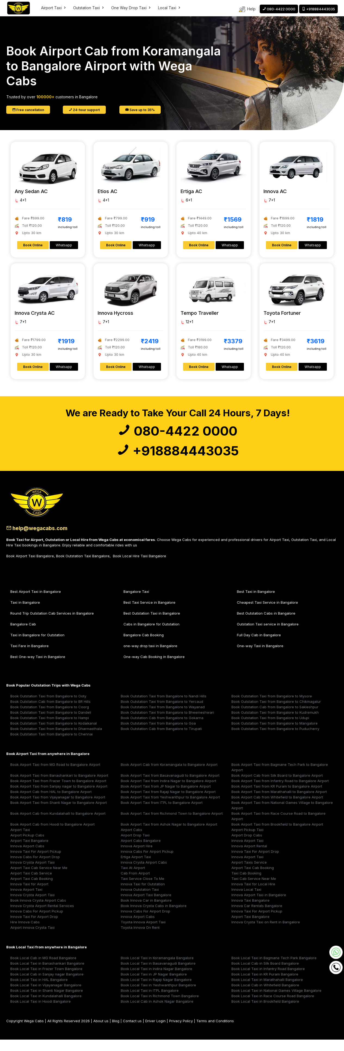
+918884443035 (177, 460)
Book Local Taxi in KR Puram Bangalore (264, 985)
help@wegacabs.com (41, 539)
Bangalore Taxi (136, 603)
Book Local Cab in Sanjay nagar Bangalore (46, 985)
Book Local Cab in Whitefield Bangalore (265, 996)
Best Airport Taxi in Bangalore (35, 603)
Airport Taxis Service (249, 873)
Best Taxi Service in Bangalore (149, 614)
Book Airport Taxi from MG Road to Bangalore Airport (55, 776)
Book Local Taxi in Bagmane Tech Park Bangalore (274, 969)
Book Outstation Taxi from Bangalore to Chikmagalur (276, 713)
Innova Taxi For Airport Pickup (35, 863)
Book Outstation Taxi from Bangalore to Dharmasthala (56, 740)
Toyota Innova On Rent (140, 939)
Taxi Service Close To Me (142, 890)
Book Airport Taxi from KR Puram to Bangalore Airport (276, 797)
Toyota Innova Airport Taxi (143, 933)
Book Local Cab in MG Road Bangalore (43, 969)
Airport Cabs (131, 841)
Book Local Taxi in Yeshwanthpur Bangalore (158, 996)
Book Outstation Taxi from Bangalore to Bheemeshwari (167, 724)
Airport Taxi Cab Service (31, 884)
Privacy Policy (181, 1032)
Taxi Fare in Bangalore (29, 657)
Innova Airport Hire (137, 857)
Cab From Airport (135, 884)
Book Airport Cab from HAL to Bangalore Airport (51, 803)
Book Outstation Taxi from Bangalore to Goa (158, 734)
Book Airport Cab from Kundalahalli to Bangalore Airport (58, 825)
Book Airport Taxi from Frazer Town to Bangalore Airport (58, 792)
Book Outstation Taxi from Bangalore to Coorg (49, 718)
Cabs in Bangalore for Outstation (151, 635)
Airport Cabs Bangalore (141, 852)
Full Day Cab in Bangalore (259, 646)
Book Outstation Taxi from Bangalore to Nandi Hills (163, 707)
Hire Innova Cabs (25, 933)
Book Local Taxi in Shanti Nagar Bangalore (46, 1002)
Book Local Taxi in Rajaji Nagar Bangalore (156, 991)
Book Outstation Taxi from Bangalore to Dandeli (50, 724)
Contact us (132, 1032)
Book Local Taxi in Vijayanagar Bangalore (45, 996)
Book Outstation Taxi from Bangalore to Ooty (48, 707)
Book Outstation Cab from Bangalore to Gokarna (162, 729)
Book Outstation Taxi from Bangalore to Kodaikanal (53, 734)
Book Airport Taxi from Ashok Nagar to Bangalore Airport (169, 835)
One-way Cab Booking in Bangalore (154, 668)
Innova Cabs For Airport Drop (35, 868)
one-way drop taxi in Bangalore (150, 657)
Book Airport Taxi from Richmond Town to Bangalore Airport (172, 825)
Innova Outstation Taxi (140, 901)
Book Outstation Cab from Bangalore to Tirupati (161, 740)
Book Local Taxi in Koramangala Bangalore (157, 969)
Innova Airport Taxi (247, 852)
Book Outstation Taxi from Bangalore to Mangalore (274, 734)
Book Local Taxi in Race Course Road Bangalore (272, 1007)
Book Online (33, 245)
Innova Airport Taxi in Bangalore (258, 906)
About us (101, 1032)
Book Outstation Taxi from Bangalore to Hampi (49, 729)
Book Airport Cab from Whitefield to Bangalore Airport (277, 808)
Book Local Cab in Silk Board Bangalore (265, 975)
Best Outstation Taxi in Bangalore (151, 624)
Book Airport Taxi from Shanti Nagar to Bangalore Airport (58, 814)
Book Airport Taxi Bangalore (30, 567)
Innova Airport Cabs (27, 857)
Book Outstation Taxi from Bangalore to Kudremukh (275, 724)
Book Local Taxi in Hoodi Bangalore (40, 1013)
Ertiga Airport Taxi (136, 868)
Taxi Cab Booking (246, 884)
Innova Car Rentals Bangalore (256, 917)
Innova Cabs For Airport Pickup (147, 863)
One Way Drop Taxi (131, 7)
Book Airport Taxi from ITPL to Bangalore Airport (162, 814)
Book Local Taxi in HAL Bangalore (39, 991)
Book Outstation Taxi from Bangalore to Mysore (271, 707)
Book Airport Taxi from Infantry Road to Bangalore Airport (280, 792)
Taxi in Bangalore (25, 614)
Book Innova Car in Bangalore (146, 912)
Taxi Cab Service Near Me (253, 890)
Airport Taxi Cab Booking (252, 879)
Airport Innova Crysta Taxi (32, 939)
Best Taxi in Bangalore (256, 603)
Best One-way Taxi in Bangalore (37, 668)
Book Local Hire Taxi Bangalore (139, 567)
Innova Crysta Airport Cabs (144, 873)
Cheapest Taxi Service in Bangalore (267, 614)
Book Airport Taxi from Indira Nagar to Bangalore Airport (168, 792)
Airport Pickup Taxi (247, 841)
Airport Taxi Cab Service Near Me (38, 879)
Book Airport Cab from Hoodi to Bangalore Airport (52, 835)
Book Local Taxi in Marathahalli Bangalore (267, 991)
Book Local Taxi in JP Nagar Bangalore (154, 985)
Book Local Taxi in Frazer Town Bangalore (46, 980)
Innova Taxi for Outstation (143, 895)
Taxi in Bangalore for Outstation (37, 646)
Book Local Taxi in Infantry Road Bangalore (268, 980)
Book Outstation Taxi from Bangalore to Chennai (51, 745)
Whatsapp (64, 245)
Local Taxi (169, 7)
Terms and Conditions (215, 1032)
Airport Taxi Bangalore (29, 852)
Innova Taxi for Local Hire (253, 895)
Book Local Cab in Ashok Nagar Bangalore (157, 1013)
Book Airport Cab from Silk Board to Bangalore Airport (277, 787)
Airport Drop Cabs (246, 846)
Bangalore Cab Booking (143, 646)
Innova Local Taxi (246, 901)
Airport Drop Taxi (135, 846)
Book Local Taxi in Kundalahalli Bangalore (46, 1007)
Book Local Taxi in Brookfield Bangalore (265, 1013)
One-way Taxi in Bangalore (260, 657)
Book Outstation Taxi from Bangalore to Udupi (270, 729)
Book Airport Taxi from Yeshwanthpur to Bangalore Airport (170, 808)
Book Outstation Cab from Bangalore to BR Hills (50, 713)
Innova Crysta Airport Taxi (32, 873)
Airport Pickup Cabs (27, 846)
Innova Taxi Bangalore (250, 912)
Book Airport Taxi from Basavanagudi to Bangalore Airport (170, 787)
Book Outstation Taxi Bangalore (83, 567)
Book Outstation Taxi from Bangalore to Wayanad (163, 718)
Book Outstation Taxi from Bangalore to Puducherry (275, 740)
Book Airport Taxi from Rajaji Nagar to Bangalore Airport (168, 803)
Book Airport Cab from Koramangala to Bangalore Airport (169, 776)
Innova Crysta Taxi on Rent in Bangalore (265, 933)
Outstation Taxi (89, 7)
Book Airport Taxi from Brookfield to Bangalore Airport (277, 835)
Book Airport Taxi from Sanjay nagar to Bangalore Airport (58, 797)
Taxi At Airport (133, 879)
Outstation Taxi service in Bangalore (268, 635)
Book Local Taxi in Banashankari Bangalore (47, 975)
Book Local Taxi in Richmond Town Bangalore (160, 1007)
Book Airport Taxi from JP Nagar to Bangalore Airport (166, 797)
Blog (115, 1032)
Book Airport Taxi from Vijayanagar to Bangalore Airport (57, 808)
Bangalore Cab (23, 635)
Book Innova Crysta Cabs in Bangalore (154, 917)
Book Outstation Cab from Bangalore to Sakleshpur (274, 718)
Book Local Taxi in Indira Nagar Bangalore (156, 980)
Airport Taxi (54, 7)
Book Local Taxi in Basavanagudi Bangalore (158, 975)
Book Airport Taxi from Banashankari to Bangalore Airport (59, 787)
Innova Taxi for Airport (29, 895)
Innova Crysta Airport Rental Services (42, 917)
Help (247, 9)
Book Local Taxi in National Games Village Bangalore (276, 1002)
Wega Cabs (34, 1032)
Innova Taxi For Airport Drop (255, 863)
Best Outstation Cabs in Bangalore (266, 624)
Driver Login (155, 1032)
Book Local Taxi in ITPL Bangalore (150, 1002)
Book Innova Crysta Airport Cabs (38, 912)
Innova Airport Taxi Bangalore (146, 906)
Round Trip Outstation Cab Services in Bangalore (52, 624)
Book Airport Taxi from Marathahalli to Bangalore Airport (279, 803)
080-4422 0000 (178, 434)
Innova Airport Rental (249, 857)
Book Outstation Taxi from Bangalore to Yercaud (162, 713)
